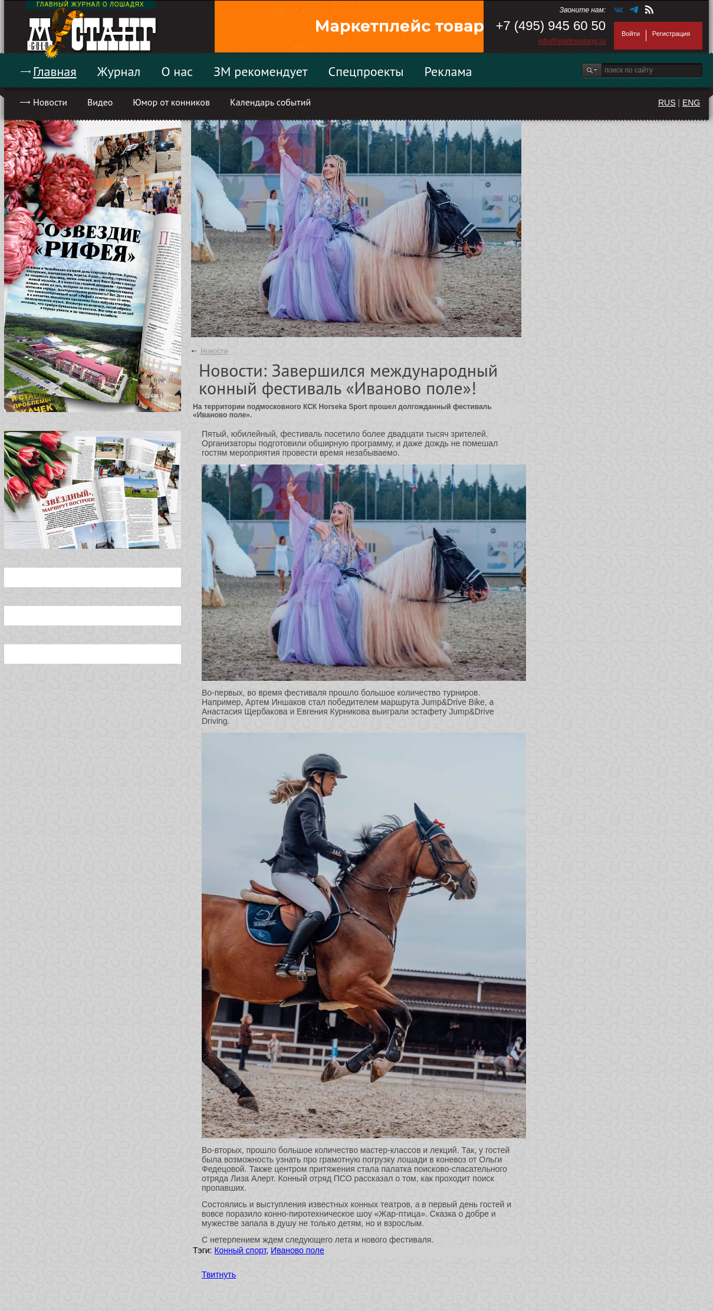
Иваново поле (297, 1250)
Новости (50, 102)
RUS (667, 102)
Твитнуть (219, 1274)
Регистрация (671, 33)
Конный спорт (240, 1250)
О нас (177, 71)
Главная (55, 71)
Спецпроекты (366, 71)
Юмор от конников (171, 102)
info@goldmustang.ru (572, 41)
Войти (631, 33)
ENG (691, 102)
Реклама (448, 71)
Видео (100, 102)
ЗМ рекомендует (260, 71)
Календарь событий (270, 102)
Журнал (119, 71)
